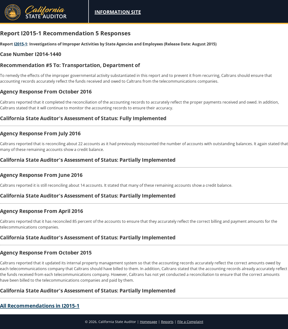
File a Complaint (190, 321)
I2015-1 (20, 44)
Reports (167, 321)
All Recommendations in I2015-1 (39, 305)
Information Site (118, 12)
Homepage (148, 321)
